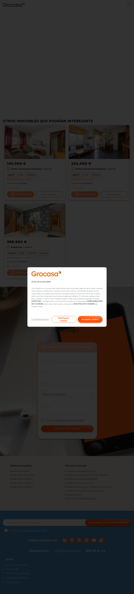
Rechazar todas (64, 319)
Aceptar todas (90, 319)
